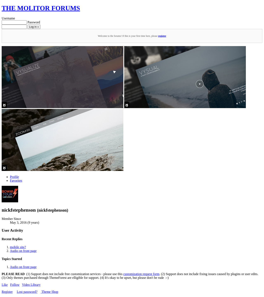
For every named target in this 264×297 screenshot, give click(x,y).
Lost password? (27, 291)
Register (7, 291)
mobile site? (18, 247)
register (162, 36)
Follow (14, 284)
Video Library (31, 284)
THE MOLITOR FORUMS (41, 8)
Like (5, 284)
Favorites (16, 180)
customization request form (141, 274)
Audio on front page (23, 251)
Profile (14, 177)
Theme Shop (49, 291)
